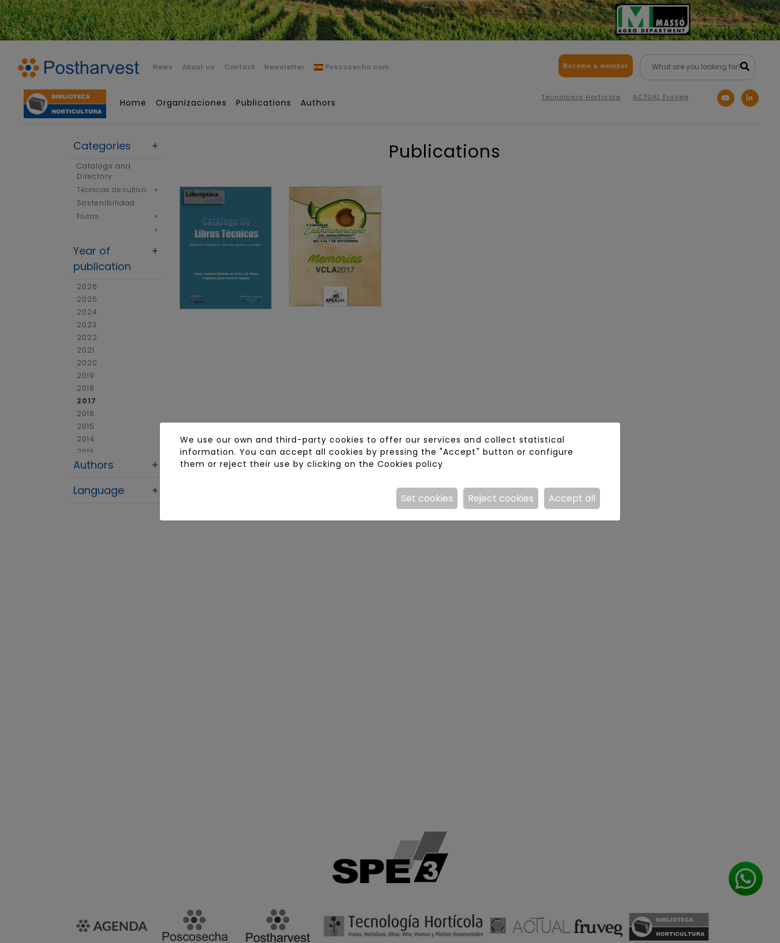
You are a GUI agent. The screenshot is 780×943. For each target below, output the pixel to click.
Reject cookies (501, 498)
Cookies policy (410, 464)
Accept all (572, 498)
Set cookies (427, 498)
